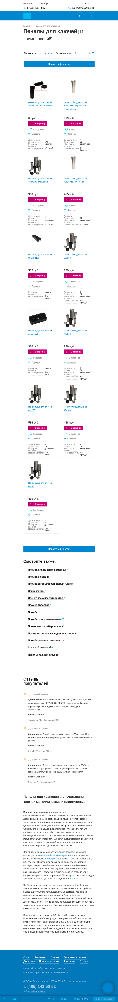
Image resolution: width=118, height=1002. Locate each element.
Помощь (61, 968)
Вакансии (69, 961)
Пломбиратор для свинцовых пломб (50, 583)
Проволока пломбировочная (46, 626)
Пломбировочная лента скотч (46, 640)
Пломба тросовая (39, 605)
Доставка (29, 961)
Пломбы (33, 612)
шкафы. (74, 878)
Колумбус (43, 3)
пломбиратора (52, 858)
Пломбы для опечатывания (45, 619)
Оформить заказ (104, 999)
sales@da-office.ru (83, 8)
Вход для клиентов (89, 3)
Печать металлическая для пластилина (52, 633)
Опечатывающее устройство (46, 598)
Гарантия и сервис (75, 957)
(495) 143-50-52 (41, 986)
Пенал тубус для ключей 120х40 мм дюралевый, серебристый (76, 105)
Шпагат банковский (40, 647)
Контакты (40, 957)
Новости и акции (49, 961)
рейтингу (47, 53)
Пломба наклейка (39, 576)
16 (74, 53)
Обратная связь (46, 968)
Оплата (55, 957)
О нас (26, 957)
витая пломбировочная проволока (55, 855)
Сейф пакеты (36, 591)
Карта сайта (29, 968)
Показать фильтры (59, 64)
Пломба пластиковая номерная (47, 569)
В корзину (40, 123)
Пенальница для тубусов (43, 654)
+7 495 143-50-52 (36, 8)
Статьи (84, 961)
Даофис (50, 14)
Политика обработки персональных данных (45, 972)
